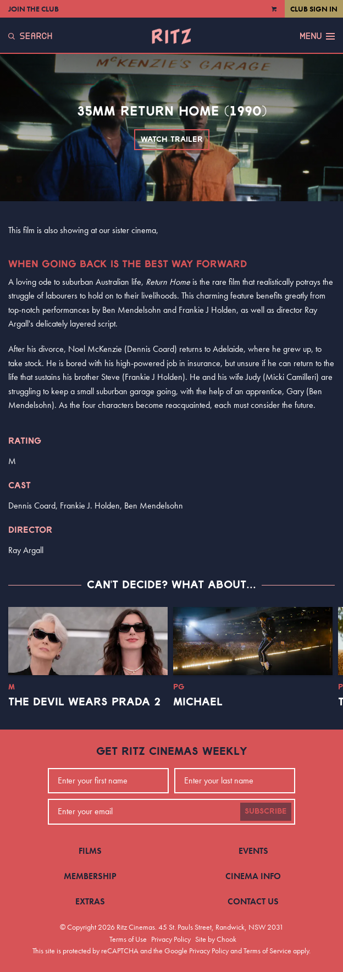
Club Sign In (314, 9)
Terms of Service (267, 951)
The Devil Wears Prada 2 (84, 702)
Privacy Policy (171, 939)
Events (253, 851)
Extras (90, 901)
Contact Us (253, 901)
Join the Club (33, 9)
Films (90, 851)
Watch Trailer (172, 139)
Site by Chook (215, 939)
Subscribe (266, 811)
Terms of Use (128, 939)
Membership (90, 876)
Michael (198, 702)
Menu (317, 36)
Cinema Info (253, 876)
